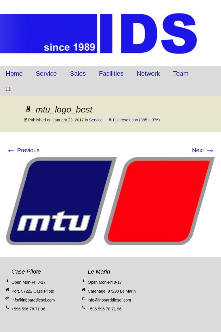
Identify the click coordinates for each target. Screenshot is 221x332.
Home (14, 73)
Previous (22, 150)
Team (180, 73)
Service (46, 73)
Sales (78, 73)
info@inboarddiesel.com (33, 300)
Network (148, 73)
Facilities (111, 73)
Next (203, 150)
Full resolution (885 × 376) (136, 120)
